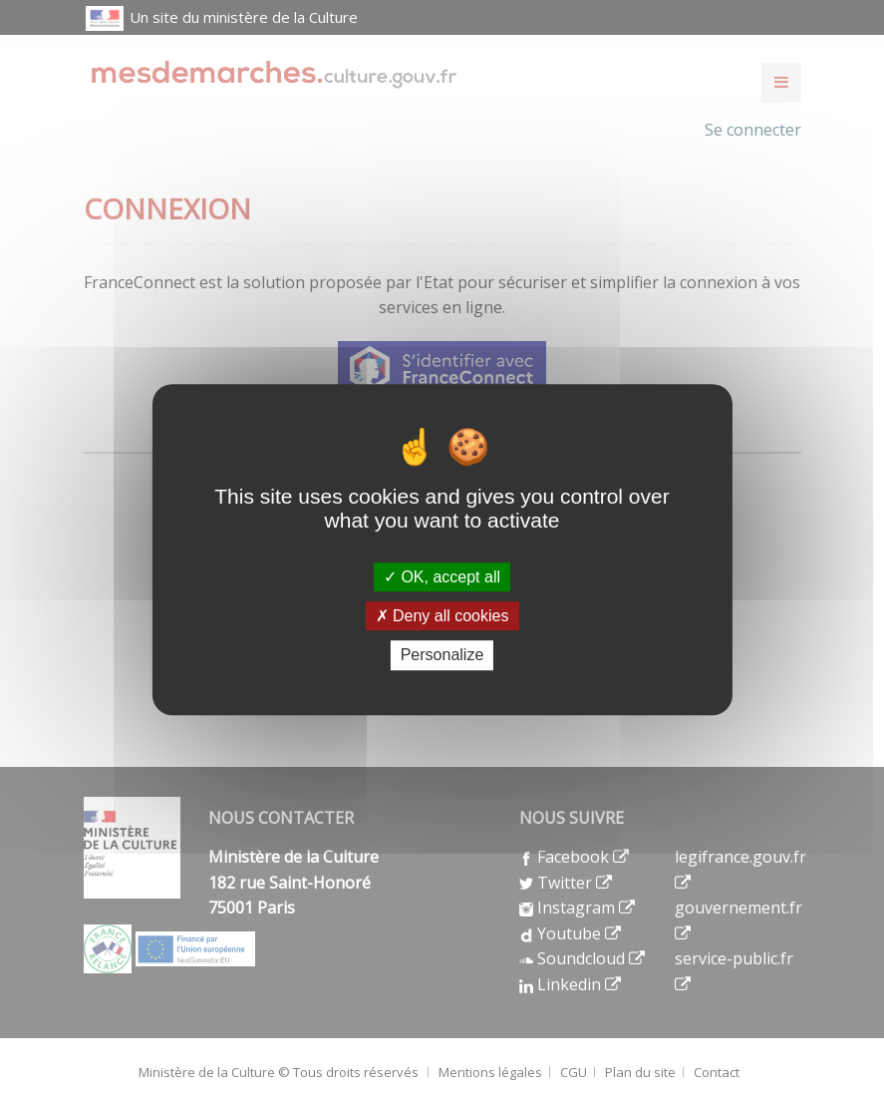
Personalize (442, 655)
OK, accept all (442, 576)
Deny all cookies (442, 615)
